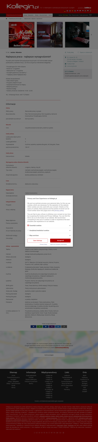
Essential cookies (34, 225)
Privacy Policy (43, 244)
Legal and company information (58, 244)
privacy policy (59, 210)
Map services (33, 235)
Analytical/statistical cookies (38, 230)
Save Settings (37, 240)
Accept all (60, 240)
